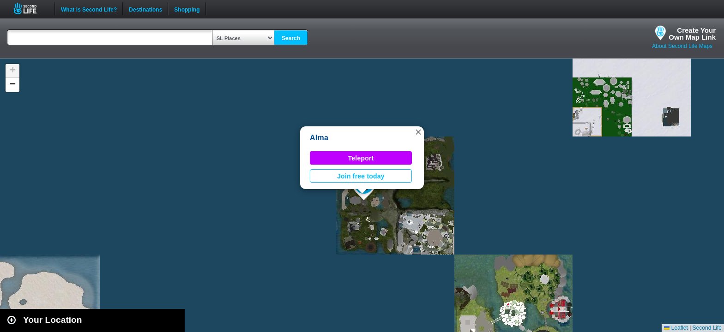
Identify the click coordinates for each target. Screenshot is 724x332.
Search (291, 38)
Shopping (186, 8)
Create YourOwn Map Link (692, 33)
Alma (319, 138)
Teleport (361, 158)
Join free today (361, 176)
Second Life (30, 8)
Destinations (145, 8)
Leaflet (676, 328)
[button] (418, 131)
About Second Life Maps (682, 46)
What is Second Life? (89, 8)
